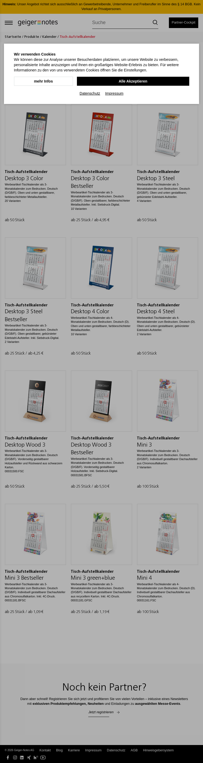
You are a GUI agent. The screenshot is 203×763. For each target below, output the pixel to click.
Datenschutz (90, 93)
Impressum (114, 93)
